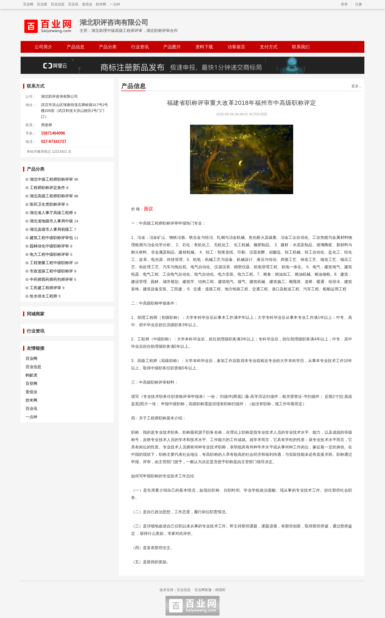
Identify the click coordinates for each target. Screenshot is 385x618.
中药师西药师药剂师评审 (51, 279)
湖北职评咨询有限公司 (114, 22)
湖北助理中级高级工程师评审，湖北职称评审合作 (134, 30)
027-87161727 (53, 141)
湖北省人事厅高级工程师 (51, 213)
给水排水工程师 (43, 296)
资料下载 (204, 46)
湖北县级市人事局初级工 (51, 229)
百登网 (31, 383)
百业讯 (73, 4)
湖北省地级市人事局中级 (51, 221)
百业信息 (58, 4)
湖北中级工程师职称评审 (51, 179)
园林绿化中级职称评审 (49, 246)
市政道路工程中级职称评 (51, 271)
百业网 (28, 4)
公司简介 (43, 46)
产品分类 (108, 46)
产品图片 (172, 46)
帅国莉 (220, 590)
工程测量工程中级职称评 (51, 263)
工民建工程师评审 (45, 288)
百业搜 (42, 4)
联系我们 (301, 46)
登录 (344, 4)
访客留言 (236, 46)
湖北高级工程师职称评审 (51, 196)
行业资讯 (140, 46)
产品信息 (75, 46)
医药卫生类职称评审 (47, 204)
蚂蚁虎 (31, 375)
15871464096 (53, 133)
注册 (358, 4)
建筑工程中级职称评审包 (51, 238)
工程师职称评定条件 (47, 188)
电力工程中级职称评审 (49, 254)
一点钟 (115, 4)
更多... (356, 86)
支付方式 (268, 46)
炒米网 (101, 4)
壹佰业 (87, 4)
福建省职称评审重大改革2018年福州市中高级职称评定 (241, 102)
